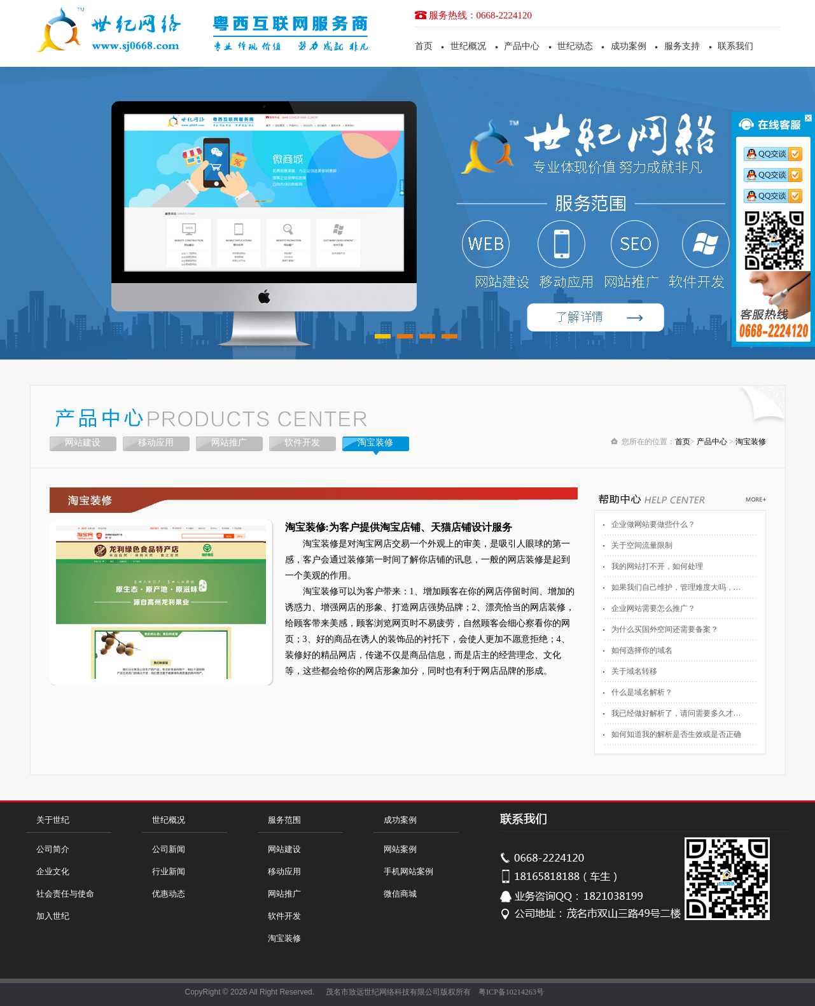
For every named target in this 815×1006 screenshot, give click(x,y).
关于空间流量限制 (641, 545)
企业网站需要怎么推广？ (653, 608)
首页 (424, 46)
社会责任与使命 (65, 893)
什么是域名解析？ (641, 692)
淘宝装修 (375, 442)
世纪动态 (575, 46)
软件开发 (302, 442)
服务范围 (284, 820)
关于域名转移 (634, 671)
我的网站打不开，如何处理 (657, 566)
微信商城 (400, 893)
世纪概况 (468, 46)
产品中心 (522, 46)
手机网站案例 (408, 871)
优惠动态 (168, 893)
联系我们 (735, 46)
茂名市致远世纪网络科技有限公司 (383, 992)
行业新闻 (168, 871)
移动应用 (156, 442)
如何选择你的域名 (641, 650)
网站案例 (400, 849)
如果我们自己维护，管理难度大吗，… (676, 587)
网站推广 (229, 442)
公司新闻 (168, 849)
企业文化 (52, 871)
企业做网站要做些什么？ (653, 524)
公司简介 (52, 849)
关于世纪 (52, 820)
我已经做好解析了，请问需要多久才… (676, 713)
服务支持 (682, 46)
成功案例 (628, 46)
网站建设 (83, 442)
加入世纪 (52, 916)
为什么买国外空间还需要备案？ (664, 629)
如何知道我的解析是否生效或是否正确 (676, 734)
